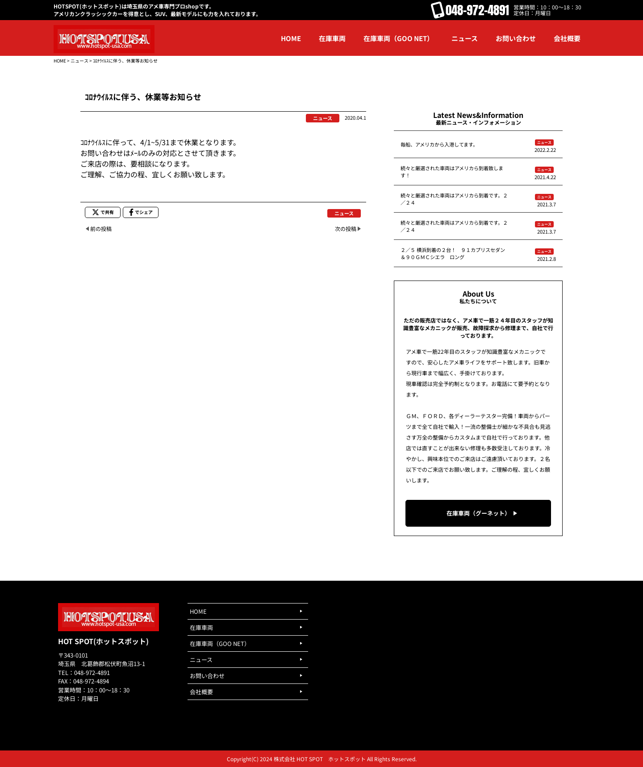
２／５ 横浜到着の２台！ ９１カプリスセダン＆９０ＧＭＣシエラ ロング (453, 253)
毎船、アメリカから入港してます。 (439, 144)
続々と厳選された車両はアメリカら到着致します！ (452, 171)
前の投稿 (101, 228)
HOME (60, 60)
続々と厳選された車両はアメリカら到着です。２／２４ (454, 199)
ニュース (79, 60)
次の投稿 (345, 228)
